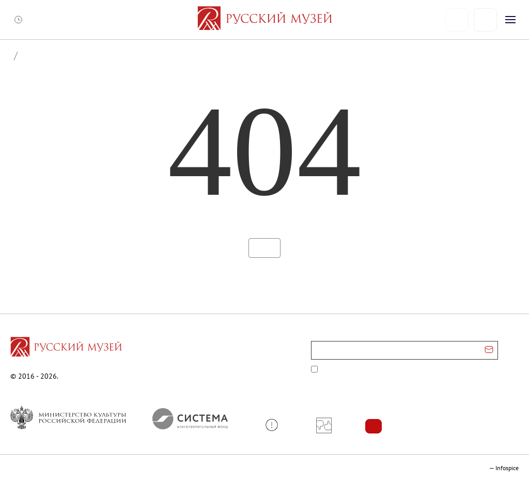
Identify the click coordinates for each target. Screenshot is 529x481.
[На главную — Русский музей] (264, 19)
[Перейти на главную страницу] (66, 348)
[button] (275, 424)
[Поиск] (485, 20)
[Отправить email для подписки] (488, 350)
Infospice (507, 468)
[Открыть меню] (510, 19)
